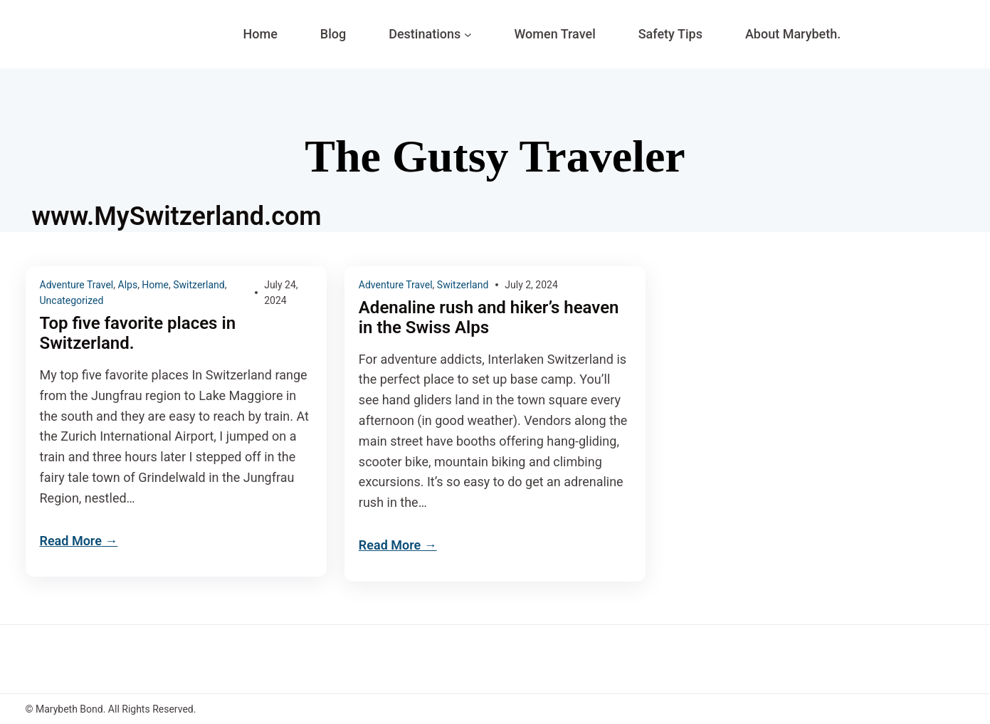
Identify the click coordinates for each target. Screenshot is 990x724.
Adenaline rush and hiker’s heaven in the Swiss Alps (489, 317)
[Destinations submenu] (468, 34)
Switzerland (198, 284)
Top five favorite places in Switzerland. (138, 333)
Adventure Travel (77, 284)
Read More (71, 540)
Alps (128, 284)
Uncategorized (72, 300)
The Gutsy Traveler (495, 156)
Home (155, 284)
